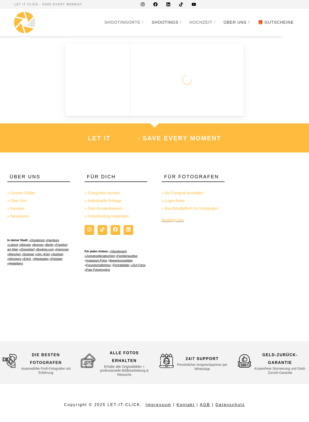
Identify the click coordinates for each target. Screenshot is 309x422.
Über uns (236, 22)
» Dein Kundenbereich (103, 208)
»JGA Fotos (138, 265)
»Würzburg (14, 259)
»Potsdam (56, 259)
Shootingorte (123, 22)
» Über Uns (17, 201)
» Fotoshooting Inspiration (106, 216)
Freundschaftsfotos (98, 265)
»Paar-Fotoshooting (97, 269)
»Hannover (62, 249)
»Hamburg (52, 240)
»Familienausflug (127, 256)
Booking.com (173, 220)
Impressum (158, 405)
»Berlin (48, 245)
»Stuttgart (27, 254)
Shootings (166, 22)
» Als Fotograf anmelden (183, 193)
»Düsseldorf (27, 249)
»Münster (25, 245)
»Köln (46, 254)
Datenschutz (230, 405)
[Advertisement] (270, 249)
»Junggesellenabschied (99, 256)
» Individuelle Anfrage (102, 201)
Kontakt (186, 405)
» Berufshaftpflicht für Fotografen (190, 208)
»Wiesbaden (41, 259)
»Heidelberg (15, 263)
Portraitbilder (121, 265)
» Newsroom (18, 216)
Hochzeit (202, 22)
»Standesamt (118, 251)
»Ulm (38, 254)
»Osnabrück (37, 240)
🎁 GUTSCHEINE (276, 22)
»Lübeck (12, 245)
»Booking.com (44, 249)
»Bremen (38, 245)
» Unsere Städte (21, 193)
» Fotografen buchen (102, 193)
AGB (205, 405)
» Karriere (15, 208)
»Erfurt (27, 259)
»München (14, 254)
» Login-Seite (173, 201)
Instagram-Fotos (96, 260)
